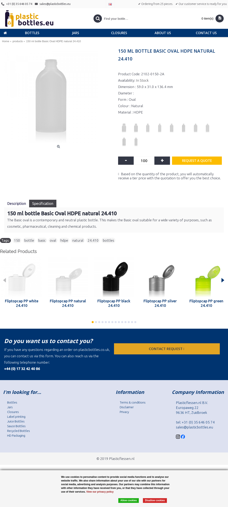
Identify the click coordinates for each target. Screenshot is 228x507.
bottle (29, 240)
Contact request (167, 348)
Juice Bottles (16, 421)
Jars (10, 407)
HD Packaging (16, 435)
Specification (42, 203)
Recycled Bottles (18, 431)
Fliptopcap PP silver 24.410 (160, 303)
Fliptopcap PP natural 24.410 (68, 303)
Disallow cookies (155, 500)
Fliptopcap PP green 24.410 (206, 303)
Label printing (16, 416)
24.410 (93, 240)
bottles (108, 240)
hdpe (64, 240)
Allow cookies (128, 500)
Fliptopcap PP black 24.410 (113, 303)
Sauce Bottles (16, 426)
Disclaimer (127, 407)
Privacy (124, 412)
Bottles (12, 402)
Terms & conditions (133, 402)
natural (77, 240)
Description (16, 203)
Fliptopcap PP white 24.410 (21, 303)
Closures (13, 412)
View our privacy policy (100, 491)
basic (42, 240)
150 (17, 240)
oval (53, 240)
